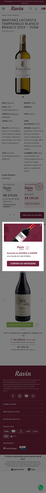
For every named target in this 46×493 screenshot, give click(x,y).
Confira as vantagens (23, 264)
